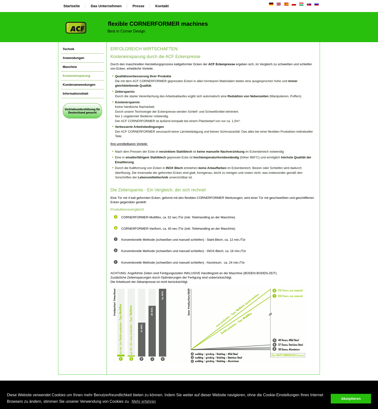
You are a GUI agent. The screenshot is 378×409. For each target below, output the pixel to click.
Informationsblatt (75, 93)
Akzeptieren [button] (351, 399)
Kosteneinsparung (76, 76)
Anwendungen (73, 58)
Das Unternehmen (106, 6)
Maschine (70, 67)
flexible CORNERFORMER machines (157, 23)
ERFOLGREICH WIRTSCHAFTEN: (144, 48)
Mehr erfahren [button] (144, 401)
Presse (138, 6)
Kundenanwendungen (79, 84)
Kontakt (162, 6)
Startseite (71, 6)
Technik (68, 49)
